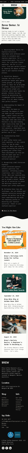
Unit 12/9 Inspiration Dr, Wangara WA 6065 (11, 387)
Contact (18, 402)
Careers (18, 404)
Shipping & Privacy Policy (19, 407)
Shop (23, 5)
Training (19, 400)
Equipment (5, 402)
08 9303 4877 (6, 419)
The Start (10, 444)
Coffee (4, 397)
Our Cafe (19, 397)
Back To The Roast (9, 210)
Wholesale (5, 400)
